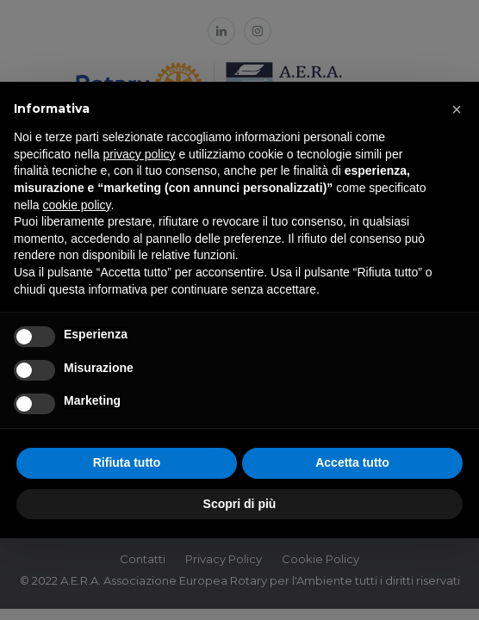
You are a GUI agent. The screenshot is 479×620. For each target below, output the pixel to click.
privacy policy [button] (139, 154)
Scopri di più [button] (240, 504)
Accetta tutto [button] (352, 462)
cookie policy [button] (76, 205)
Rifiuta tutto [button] (127, 462)
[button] (456, 109)
